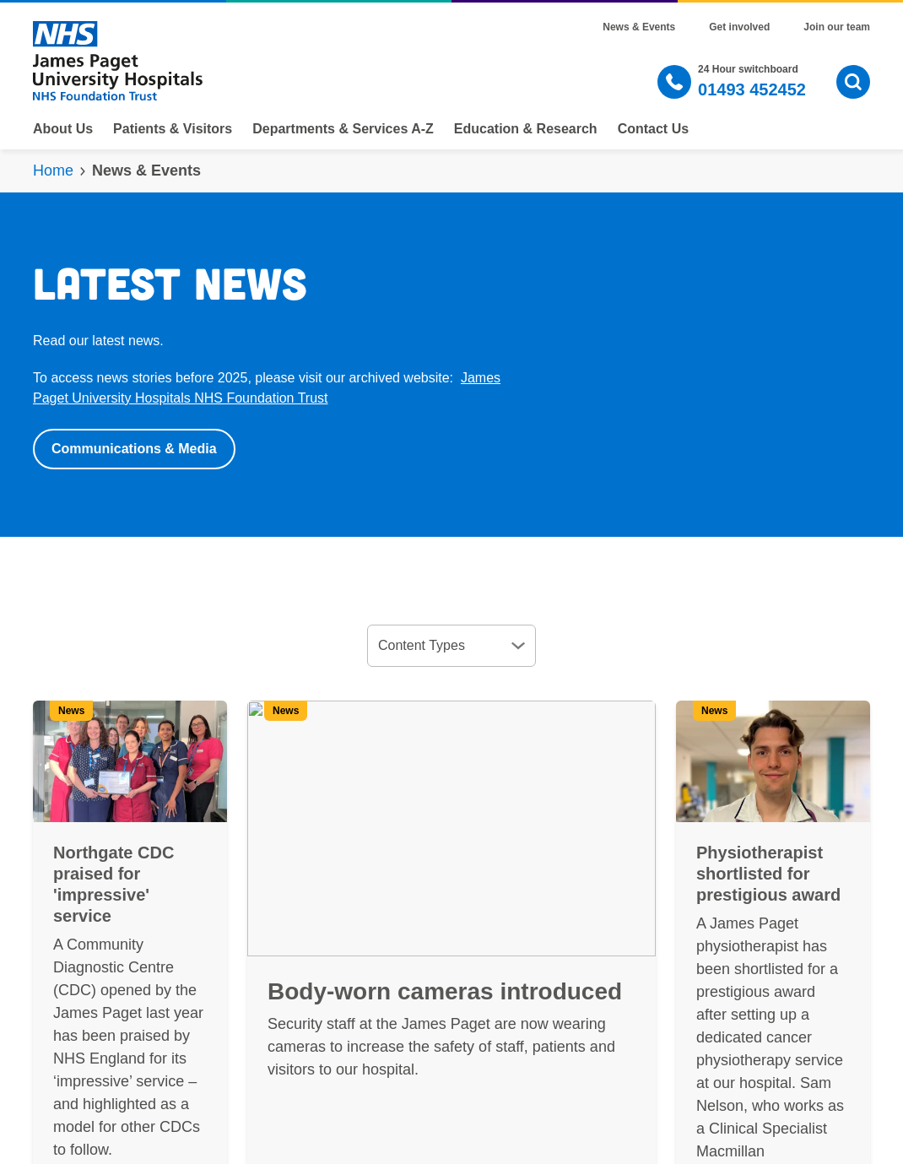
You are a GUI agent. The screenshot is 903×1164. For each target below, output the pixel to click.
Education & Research (525, 129)
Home (53, 170)
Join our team (836, 27)
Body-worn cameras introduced (445, 991)
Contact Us (653, 129)
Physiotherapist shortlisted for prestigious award (768, 873)
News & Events (639, 27)
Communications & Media (134, 448)
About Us (63, 129)
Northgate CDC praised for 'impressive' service (113, 884)
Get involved (739, 27)
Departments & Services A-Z (343, 129)
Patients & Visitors (172, 129)
